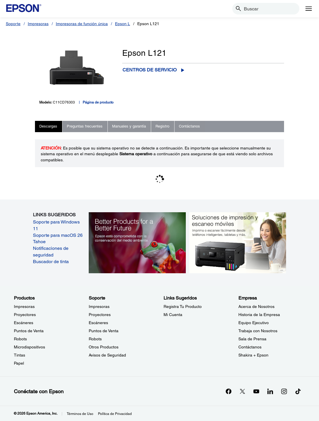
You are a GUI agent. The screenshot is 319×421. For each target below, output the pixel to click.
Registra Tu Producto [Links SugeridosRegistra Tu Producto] (183, 306)
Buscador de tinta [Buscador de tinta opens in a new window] (51, 261)
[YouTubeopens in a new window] (256, 391)
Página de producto (98, 102)
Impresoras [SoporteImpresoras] (99, 306)
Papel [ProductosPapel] (19, 363)
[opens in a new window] (298, 391)
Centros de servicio (150, 70)
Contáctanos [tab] (189, 126)
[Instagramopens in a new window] (284, 391)
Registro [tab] (162, 126)
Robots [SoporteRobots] (95, 339)
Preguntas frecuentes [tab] (85, 126)
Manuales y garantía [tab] (129, 126)
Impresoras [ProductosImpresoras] (24, 306)
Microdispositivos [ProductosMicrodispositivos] (29, 347)
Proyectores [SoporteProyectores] (100, 314)
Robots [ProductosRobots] (20, 339)
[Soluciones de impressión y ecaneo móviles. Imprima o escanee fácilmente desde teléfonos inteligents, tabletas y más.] (237, 242)
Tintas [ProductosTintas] (19, 355)
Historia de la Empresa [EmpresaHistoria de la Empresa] (259, 314)
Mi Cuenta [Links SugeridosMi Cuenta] (173, 314)
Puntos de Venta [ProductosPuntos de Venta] (29, 330)
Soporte (13, 23)
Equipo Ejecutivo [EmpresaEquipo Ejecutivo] (253, 322)
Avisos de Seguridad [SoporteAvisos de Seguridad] (107, 355)
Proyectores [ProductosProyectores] (25, 314)
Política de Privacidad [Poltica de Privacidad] (115, 414)
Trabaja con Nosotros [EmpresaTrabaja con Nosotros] (257, 330)
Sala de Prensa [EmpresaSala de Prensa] (252, 339)
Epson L (122, 23)
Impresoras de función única (82, 23)
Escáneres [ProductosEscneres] (23, 322)
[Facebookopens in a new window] (228, 391)
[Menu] (308, 8)
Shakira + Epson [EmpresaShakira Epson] (253, 355)
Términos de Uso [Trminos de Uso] (80, 414)
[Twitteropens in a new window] (242, 391)
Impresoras (38, 23)
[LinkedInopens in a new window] (270, 391)
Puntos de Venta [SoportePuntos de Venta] (103, 330)
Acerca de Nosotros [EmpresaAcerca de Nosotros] (256, 306)
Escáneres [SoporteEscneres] (98, 322)
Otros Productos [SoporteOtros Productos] (103, 347)
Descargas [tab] (48, 126)
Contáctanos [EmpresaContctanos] (249, 347)
